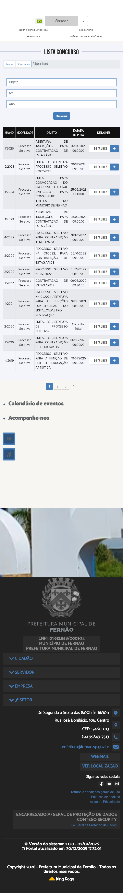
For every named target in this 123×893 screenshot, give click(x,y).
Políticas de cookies (105, 797)
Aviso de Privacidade (105, 802)
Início (9, 64)
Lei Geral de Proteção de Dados (94, 825)
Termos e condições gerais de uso (95, 792)
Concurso (23, 64)
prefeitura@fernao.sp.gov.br (84, 746)
